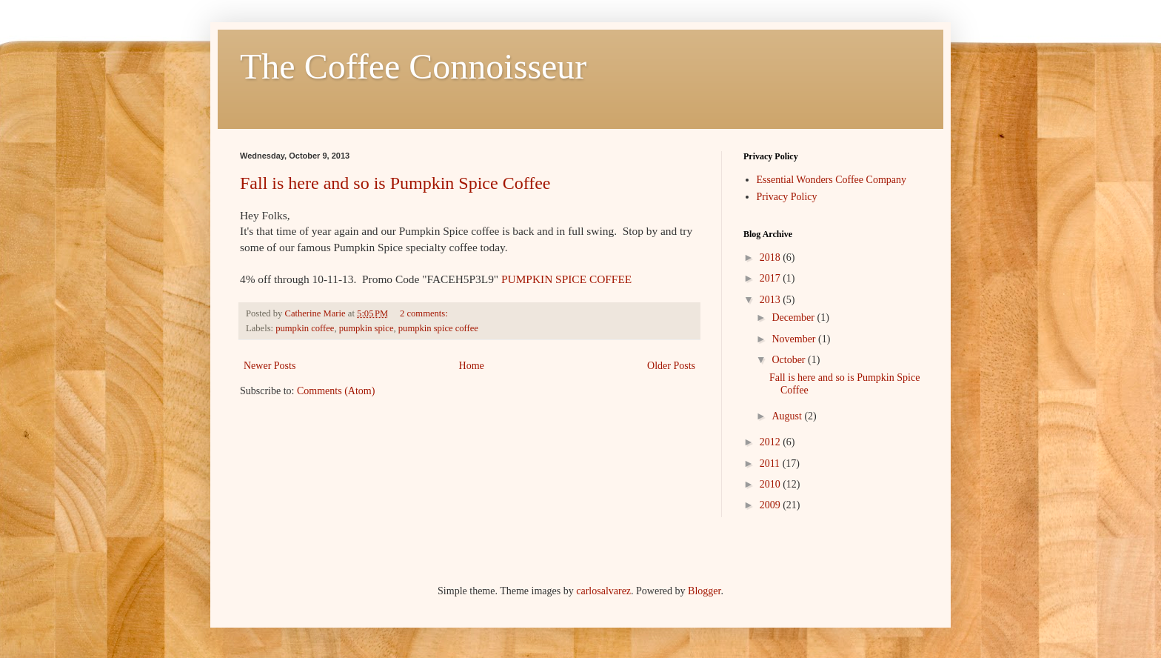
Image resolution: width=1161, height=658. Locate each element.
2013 (771, 299)
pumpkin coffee (304, 328)
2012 (771, 442)
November (795, 339)
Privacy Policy (787, 196)
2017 (771, 278)
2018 (771, 257)
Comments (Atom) (336, 390)
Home (471, 365)
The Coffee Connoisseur (413, 66)
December (794, 317)
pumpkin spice (366, 328)
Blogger (704, 590)
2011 (771, 463)
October (790, 359)
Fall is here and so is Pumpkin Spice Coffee (395, 183)
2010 (771, 484)
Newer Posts (269, 365)
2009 (771, 505)
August (788, 416)
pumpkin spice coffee (438, 328)
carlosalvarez (603, 590)
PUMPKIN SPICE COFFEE (566, 279)
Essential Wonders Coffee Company (832, 179)
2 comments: (425, 313)
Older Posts (671, 365)
